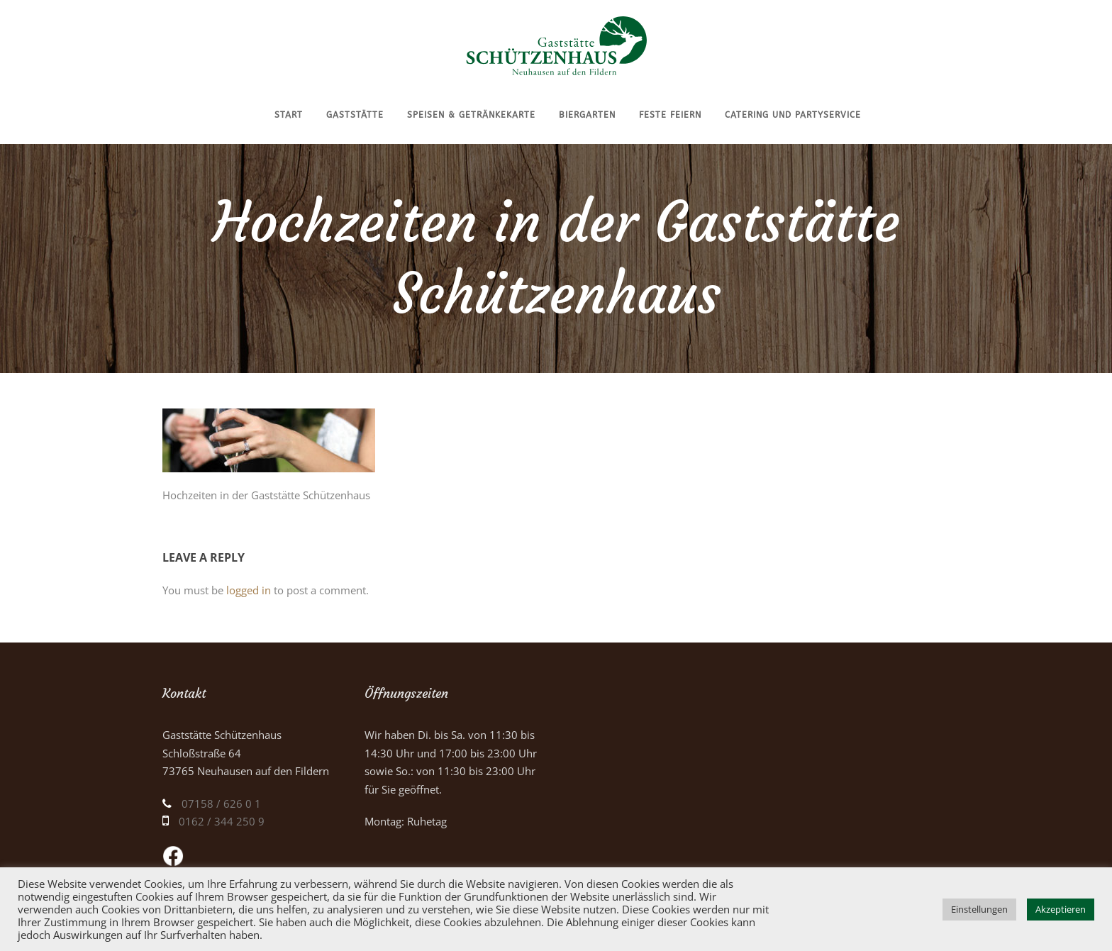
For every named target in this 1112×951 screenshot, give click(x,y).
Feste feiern (670, 115)
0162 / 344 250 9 (222, 821)
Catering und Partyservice (793, 115)
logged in (248, 590)
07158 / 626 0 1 (221, 803)
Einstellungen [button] (979, 909)
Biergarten (587, 115)
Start (288, 115)
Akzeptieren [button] (1060, 909)
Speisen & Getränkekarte (471, 115)
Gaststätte (355, 115)
